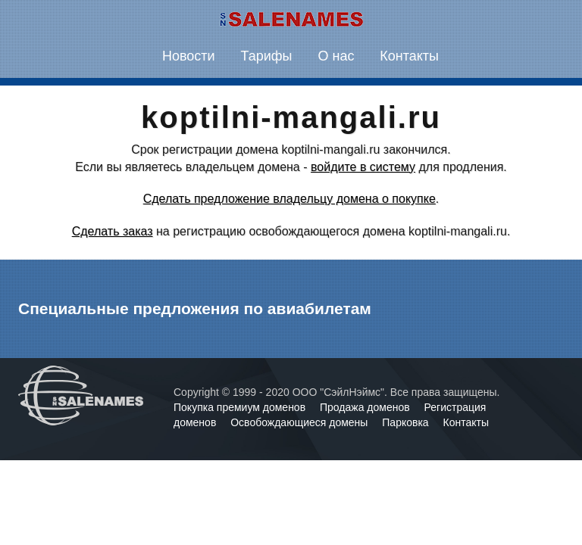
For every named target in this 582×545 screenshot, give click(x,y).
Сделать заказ (112, 231)
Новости (188, 56)
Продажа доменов (366, 407)
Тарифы (267, 56)
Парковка (406, 422)
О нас (336, 56)
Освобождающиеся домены (300, 422)
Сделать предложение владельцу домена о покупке (289, 198)
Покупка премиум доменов (241, 407)
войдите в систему (363, 166)
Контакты (409, 56)
